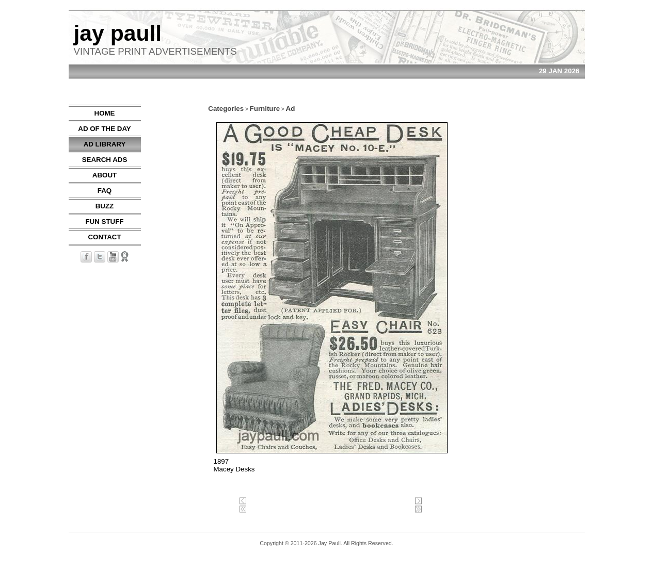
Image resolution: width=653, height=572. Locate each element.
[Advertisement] (554, 259)
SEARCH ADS (105, 160)
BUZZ (104, 206)
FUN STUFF (104, 221)
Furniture (265, 108)
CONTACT (104, 237)
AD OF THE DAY (104, 129)
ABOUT (104, 175)
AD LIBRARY (105, 144)
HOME (104, 113)
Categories (226, 108)
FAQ (105, 190)
